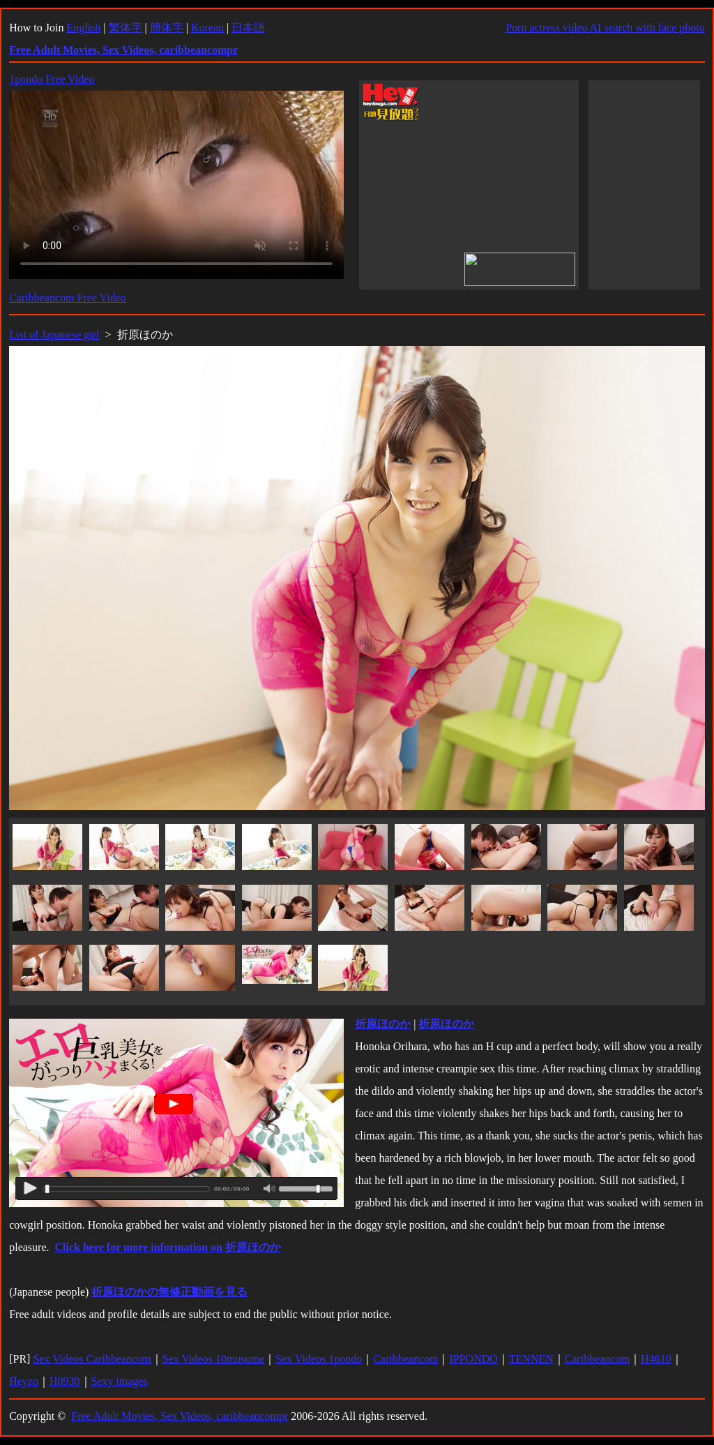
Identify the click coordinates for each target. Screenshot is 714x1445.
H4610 (656, 1359)
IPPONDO (473, 1359)
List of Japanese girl (54, 334)
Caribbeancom (405, 1359)
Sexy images (119, 1381)
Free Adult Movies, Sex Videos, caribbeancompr (179, 1416)
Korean (207, 27)
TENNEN (531, 1359)
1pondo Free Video (51, 79)
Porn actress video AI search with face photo (605, 27)
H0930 (65, 1381)
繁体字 (125, 27)
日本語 (248, 27)
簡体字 (166, 27)
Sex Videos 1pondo (318, 1359)
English (83, 27)
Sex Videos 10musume (213, 1359)
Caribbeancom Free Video (67, 298)
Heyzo (23, 1381)
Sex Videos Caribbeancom (92, 1359)
